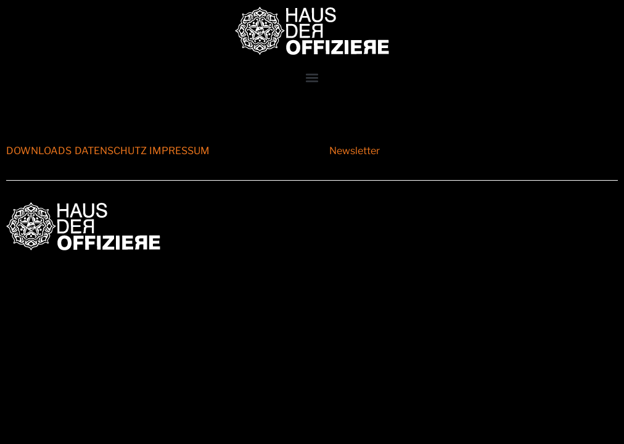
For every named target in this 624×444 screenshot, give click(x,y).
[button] (312, 77)
